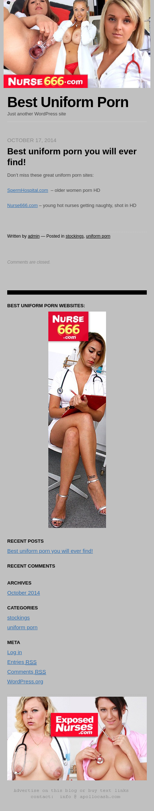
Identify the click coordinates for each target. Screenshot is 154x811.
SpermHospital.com (27, 190)
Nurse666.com (22, 205)
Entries (22, 662)
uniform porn (98, 236)
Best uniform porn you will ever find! (50, 551)
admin (34, 236)
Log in (14, 652)
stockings (75, 236)
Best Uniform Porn (67, 102)
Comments (26, 672)
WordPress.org (25, 681)
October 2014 (23, 593)
